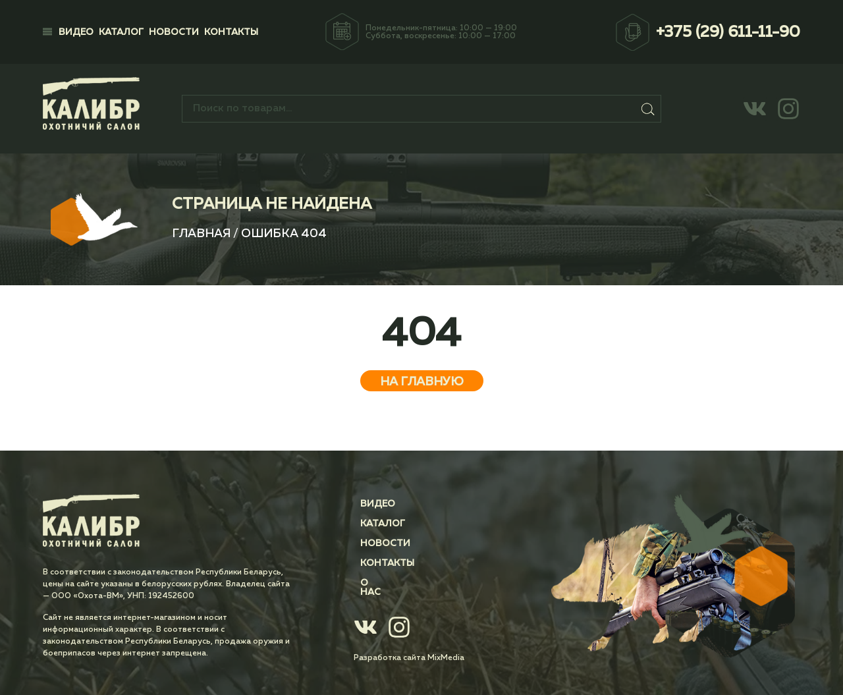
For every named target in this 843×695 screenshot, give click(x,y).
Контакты (231, 32)
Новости (174, 32)
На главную (422, 382)
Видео (76, 32)
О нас (375, 583)
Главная (201, 234)
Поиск (648, 109)
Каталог (121, 32)
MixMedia (445, 649)
